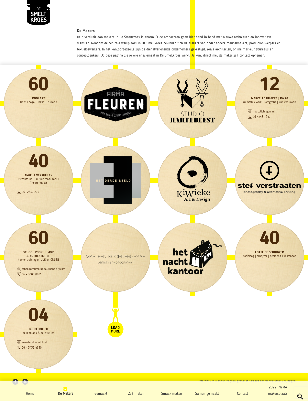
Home (30, 394)
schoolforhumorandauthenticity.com (43, 269)
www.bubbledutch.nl (34, 342)
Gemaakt (100, 394)
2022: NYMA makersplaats (278, 391)
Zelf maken (136, 394)
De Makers (65, 394)
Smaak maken (171, 394)
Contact (242, 394)
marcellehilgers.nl (264, 111)
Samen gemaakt (207, 394)
